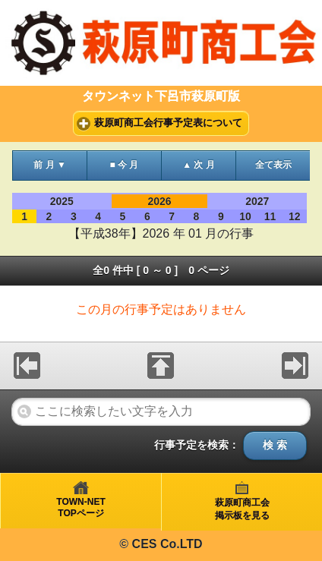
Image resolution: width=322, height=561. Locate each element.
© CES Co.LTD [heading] (160, 543)
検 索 (275, 445)
